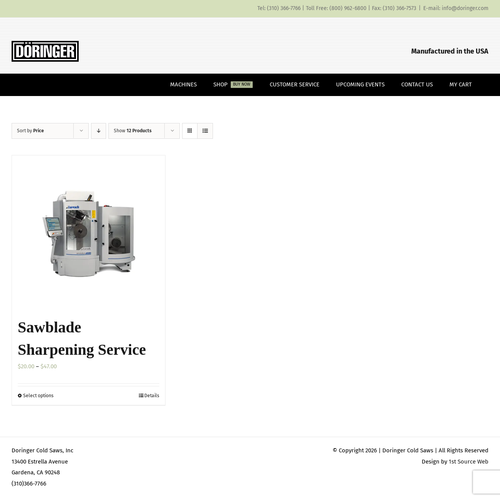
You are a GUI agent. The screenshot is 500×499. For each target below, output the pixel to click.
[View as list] (205, 130)
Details (151, 395)
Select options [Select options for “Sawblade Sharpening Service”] (38, 395)
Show (133, 130)
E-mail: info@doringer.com (455, 8)
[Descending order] (98, 131)
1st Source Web (468, 461)
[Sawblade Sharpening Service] (88, 232)
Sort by (30, 130)
